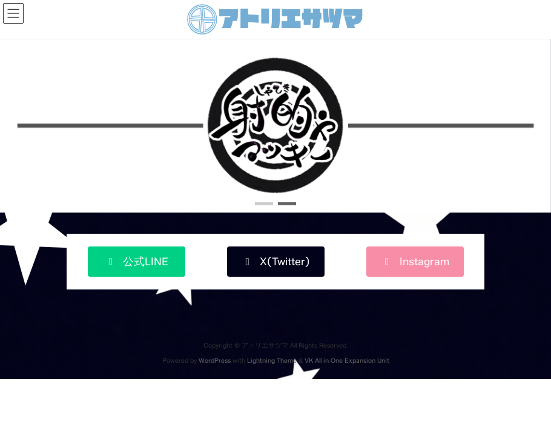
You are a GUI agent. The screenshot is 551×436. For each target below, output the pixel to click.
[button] (264, 203)
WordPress (215, 361)
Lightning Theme (272, 361)
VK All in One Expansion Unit (347, 361)
